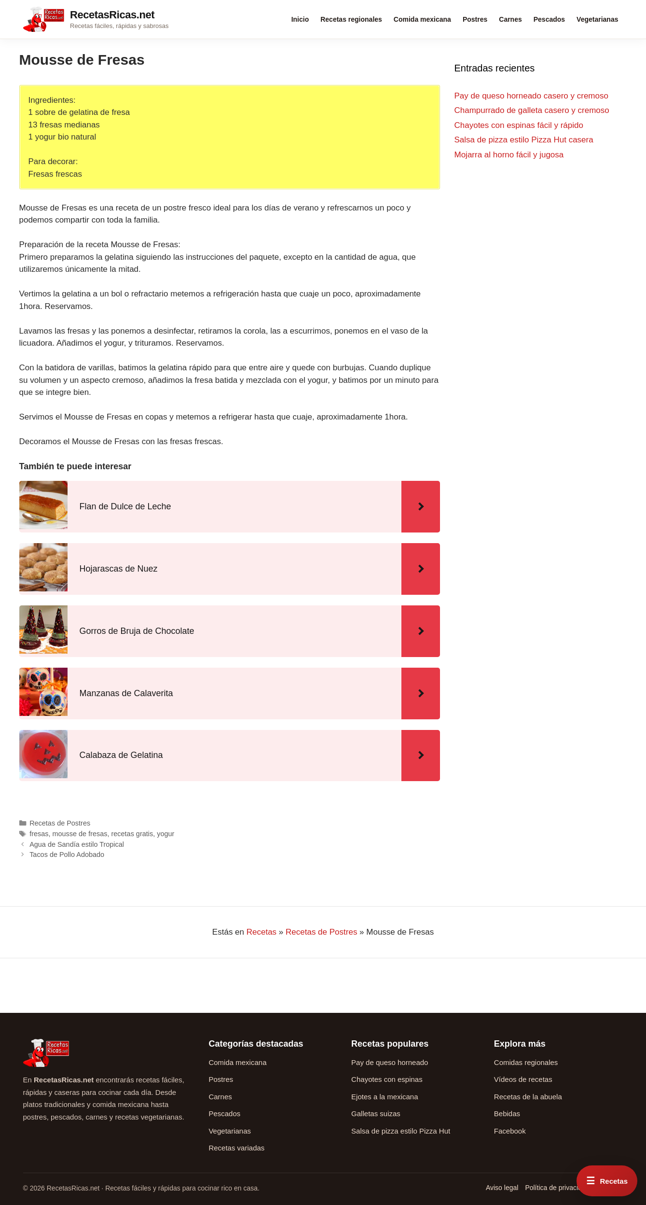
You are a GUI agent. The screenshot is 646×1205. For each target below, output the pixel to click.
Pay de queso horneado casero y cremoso (531, 95)
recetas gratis (132, 834)
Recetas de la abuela (528, 1097)
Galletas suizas (375, 1113)
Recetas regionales (351, 19)
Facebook (510, 1131)
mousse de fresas (80, 834)
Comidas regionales (526, 1062)
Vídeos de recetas (523, 1079)
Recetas (261, 932)
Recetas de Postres (59, 823)
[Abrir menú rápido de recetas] (607, 1180)
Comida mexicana (422, 19)
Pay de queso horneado (389, 1062)
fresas (38, 834)
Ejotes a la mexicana (384, 1097)
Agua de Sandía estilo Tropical (76, 844)
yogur (165, 834)
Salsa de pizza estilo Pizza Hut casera (523, 139)
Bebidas (507, 1113)
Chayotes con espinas (387, 1079)
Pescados (549, 19)
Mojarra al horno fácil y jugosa (509, 154)
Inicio (300, 19)
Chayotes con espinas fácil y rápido (518, 125)
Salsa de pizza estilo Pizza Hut (400, 1131)
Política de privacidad (557, 1187)
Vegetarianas (597, 19)
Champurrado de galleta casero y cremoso (531, 110)
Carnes (510, 19)
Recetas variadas (236, 1148)
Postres (475, 19)
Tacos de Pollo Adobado (66, 854)
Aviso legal (502, 1187)
